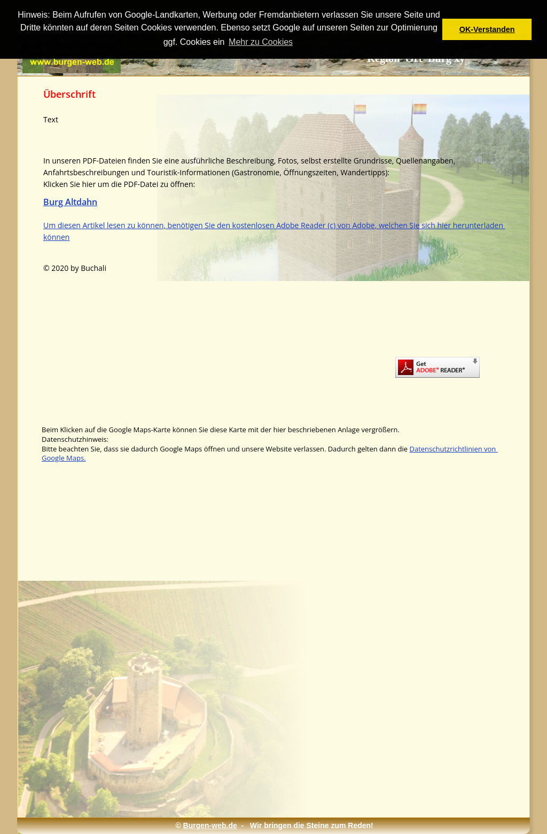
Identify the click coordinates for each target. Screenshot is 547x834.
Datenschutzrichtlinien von (454, 449)
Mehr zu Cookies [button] (261, 41)
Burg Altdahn (70, 202)
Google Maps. (64, 458)
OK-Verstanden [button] (487, 29)
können (56, 237)
